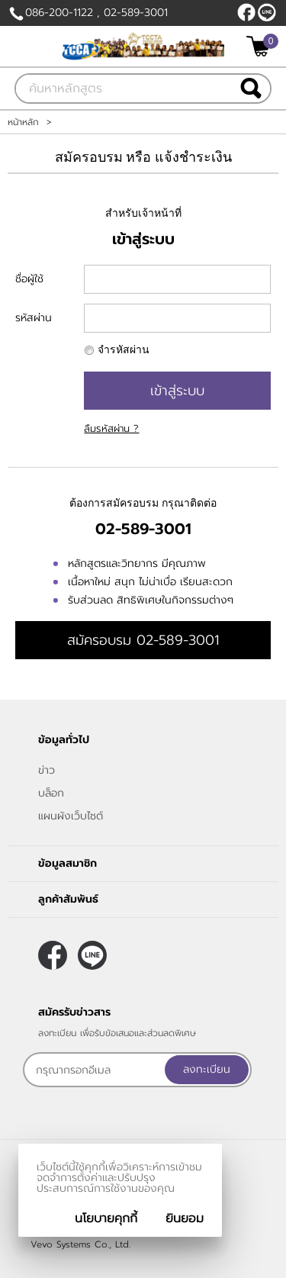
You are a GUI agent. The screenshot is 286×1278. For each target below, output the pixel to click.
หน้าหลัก (23, 122)
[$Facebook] (246, 12)
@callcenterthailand (267, 12)
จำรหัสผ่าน (123, 350)
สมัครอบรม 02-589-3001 (143, 640)
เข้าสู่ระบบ (177, 390)
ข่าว (46, 770)
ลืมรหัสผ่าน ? (111, 428)
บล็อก (51, 793)
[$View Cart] (260, 46)
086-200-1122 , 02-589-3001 (96, 13)
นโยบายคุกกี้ (106, 1218)
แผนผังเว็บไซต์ (70, 816)
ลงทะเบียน (206, 1069)
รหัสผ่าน (33, 318)
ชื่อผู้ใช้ (29, 279)
